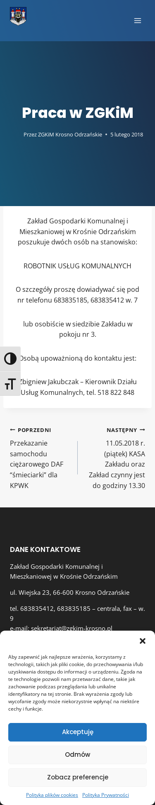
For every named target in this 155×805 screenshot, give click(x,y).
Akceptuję (77, 732)
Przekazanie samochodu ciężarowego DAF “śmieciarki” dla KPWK (40, 457)
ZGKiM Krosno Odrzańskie (70, 134)
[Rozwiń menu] (137, 20)
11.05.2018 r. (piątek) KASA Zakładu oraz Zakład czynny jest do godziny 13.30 (114, 457)
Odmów (77, 754)
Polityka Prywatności (105, 794)
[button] (142, 641)
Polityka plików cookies (52, 794)
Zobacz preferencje (77, 777)
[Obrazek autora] (15, 134)
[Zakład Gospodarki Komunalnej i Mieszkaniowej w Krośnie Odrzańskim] (18, 16)
